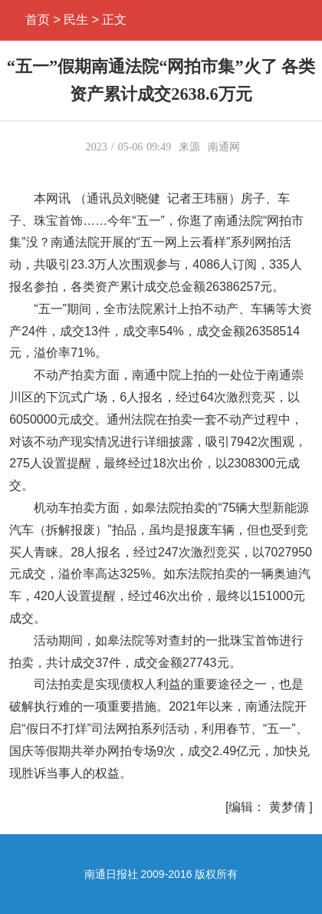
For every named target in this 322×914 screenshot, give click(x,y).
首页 (37, 19)
